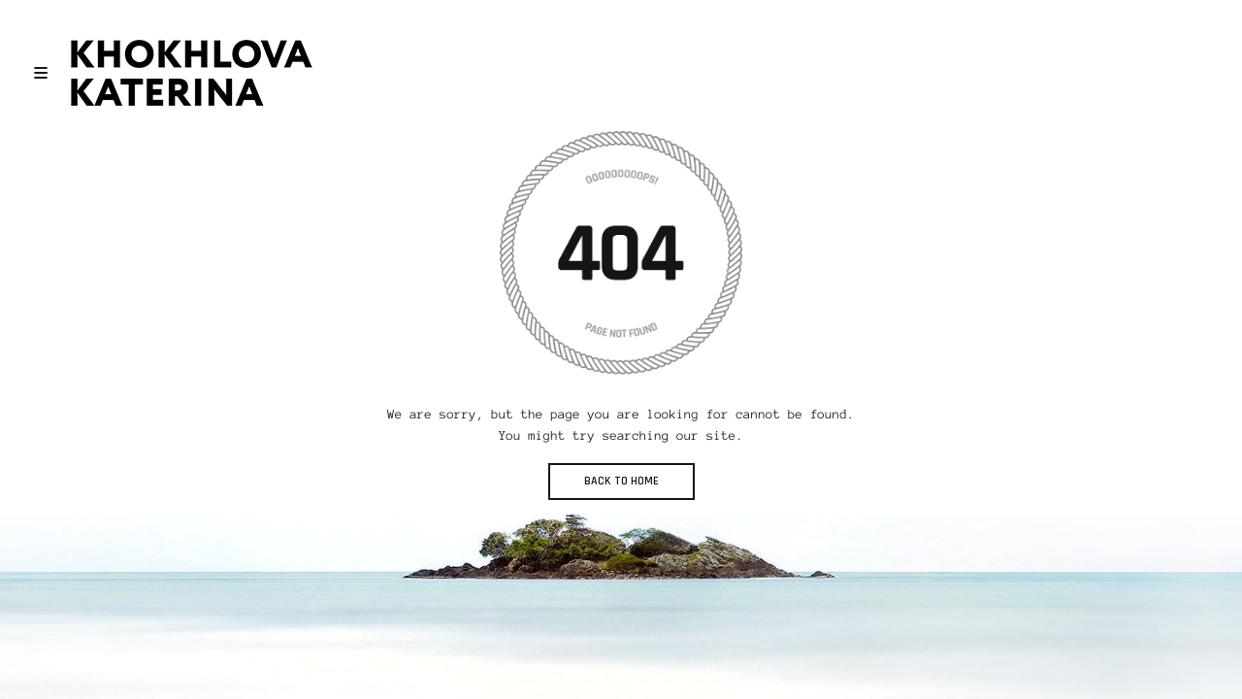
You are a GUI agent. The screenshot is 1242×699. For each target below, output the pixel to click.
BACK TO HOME (621, 481)
